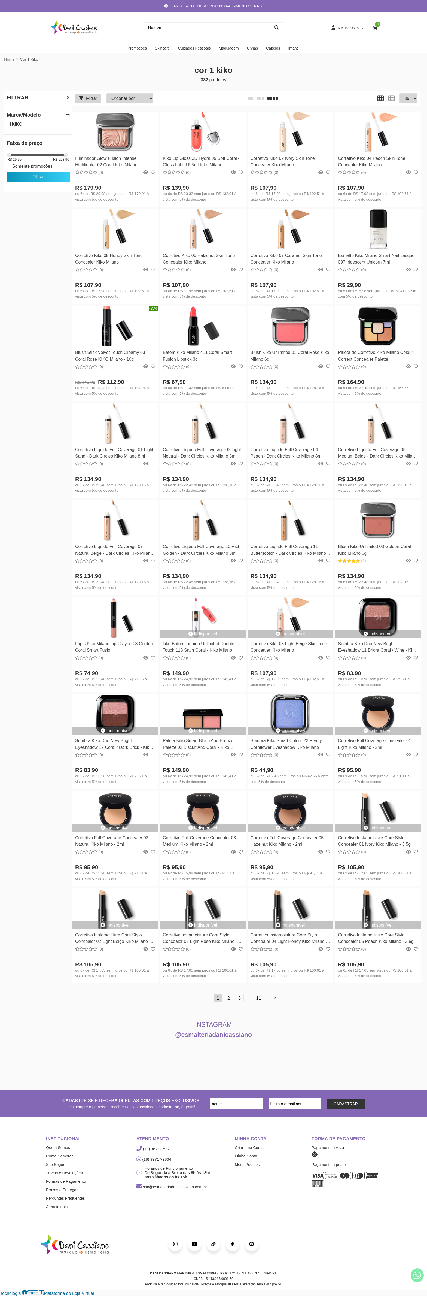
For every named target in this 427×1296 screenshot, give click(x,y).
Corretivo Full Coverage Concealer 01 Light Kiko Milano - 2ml (374, 743)
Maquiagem (229, 48)
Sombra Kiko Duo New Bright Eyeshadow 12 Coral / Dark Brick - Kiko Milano (113, 744)
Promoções (137, 48)
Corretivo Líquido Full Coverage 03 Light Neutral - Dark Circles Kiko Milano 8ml (202, 452)
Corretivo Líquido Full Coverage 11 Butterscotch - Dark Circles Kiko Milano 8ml (288, 550)
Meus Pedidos (247, 1164)
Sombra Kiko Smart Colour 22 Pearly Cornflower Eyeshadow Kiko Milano (286, 743)
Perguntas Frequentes (65, 1198)
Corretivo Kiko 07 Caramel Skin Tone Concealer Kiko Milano (286, 258)
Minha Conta (246, 1156)
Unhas (252, 48)
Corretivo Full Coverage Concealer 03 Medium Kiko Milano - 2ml (199, 841)
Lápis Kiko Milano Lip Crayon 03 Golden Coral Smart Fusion (114, 646)
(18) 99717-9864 (153, 1159)
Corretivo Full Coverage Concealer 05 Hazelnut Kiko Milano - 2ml (287, 841)
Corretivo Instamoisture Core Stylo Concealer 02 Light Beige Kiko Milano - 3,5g (113, 939)
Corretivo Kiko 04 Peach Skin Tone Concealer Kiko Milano (371, 161)
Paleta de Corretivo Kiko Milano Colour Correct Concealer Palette (375, 355)
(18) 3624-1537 (153, 1149)
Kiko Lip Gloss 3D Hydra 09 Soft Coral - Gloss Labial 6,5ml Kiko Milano (201, 161)
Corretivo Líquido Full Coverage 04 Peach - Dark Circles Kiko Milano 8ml (286, 452)
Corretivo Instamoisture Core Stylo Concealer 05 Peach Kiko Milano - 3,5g (376, 938)
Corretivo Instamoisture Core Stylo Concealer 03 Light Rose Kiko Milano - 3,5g (200, 939)
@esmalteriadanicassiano (213, 1034)
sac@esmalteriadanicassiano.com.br (171, 1187)
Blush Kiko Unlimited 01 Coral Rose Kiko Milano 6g (290, 355)
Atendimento (57, 1207)
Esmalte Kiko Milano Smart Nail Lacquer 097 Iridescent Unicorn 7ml (377, 258)
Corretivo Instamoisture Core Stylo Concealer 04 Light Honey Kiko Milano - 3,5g (289, 939)
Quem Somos (58, 1147)
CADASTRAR (346, 1104)
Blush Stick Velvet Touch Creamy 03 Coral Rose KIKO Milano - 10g (110, 355)
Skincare (162, 48)
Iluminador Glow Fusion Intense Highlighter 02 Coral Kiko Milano (106, 161)
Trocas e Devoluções (64, 1173)
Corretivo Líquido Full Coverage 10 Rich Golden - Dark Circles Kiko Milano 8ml (201, 549)
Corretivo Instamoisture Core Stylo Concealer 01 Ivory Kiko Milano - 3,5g (374, 841)
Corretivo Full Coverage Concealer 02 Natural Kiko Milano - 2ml (111, 841)
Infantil (293, 48)
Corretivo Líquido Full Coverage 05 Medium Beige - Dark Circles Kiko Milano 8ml (377, 453)
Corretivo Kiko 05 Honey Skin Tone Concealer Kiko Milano (109, 258)
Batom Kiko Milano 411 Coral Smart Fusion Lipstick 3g (197, 355)
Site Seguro (56, 1164)
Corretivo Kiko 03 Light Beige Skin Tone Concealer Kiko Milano (289, 646)
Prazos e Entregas (62, 1190)
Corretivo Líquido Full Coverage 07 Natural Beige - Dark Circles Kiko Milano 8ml (114, 550)
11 (258, 998)
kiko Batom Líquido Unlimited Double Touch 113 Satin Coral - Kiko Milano (198, 646)
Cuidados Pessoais (194, 48)
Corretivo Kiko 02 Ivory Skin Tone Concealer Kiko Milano (283, 161)
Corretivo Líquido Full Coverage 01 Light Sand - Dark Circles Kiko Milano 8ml (114, 452)
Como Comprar (59, 1156)
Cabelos (273, 48)
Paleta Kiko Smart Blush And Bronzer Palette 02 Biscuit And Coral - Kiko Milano (199, 744)
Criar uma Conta (249, 1147)
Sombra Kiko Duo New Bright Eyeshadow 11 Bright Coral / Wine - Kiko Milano (377, 647)
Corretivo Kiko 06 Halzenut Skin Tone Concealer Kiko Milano (199, 258)
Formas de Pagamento (66, 1181)
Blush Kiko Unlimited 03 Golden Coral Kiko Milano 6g (374, 549)
